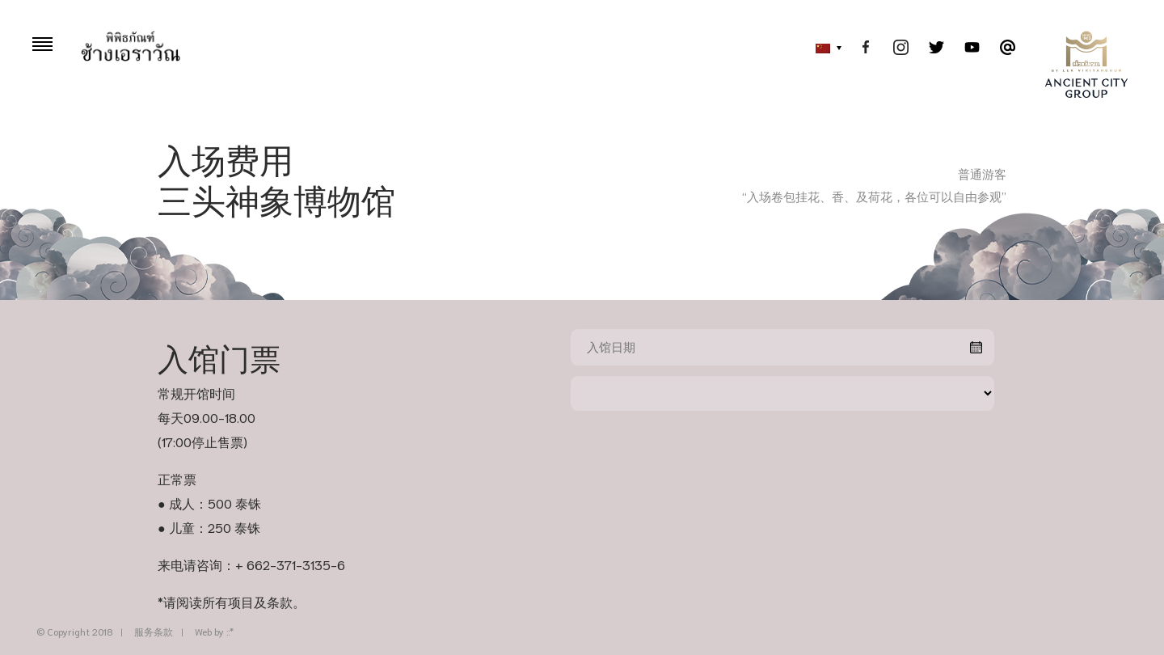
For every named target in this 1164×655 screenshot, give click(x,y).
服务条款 (153, 631)
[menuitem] (824, 48)
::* (230, 631)
